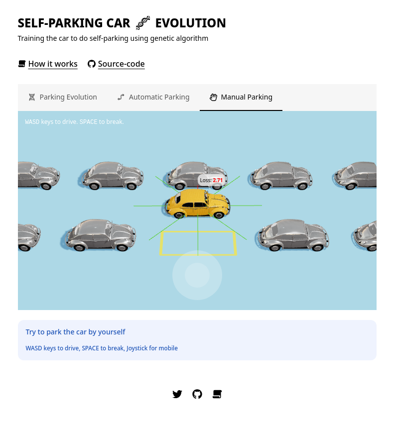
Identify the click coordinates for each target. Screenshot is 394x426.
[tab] (63, 97)
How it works (48, 63)
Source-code (116, 63)
